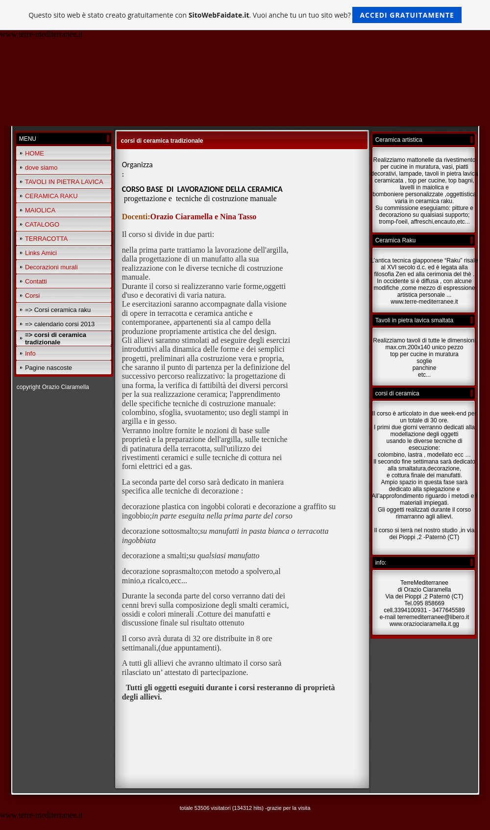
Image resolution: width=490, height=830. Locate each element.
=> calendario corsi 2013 (60, 324)
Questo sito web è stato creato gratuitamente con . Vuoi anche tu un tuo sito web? (245, 15)
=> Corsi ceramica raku (58, 309)
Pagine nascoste (48, 367)
